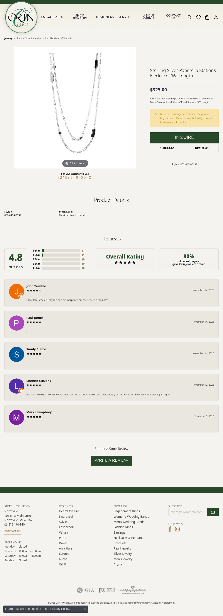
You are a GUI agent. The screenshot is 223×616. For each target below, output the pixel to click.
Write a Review (112, 461)
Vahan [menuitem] (63, 532)
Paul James (34, 318)
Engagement (52, 17)
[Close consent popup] (84, 609)
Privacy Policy (59, 609)
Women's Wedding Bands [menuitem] (131, 516)
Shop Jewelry (80, 17)
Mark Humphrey (39, 412)
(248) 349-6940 (75, 178)
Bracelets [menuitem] (120, 543)
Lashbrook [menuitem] (66, 527)
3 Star (36, 259)
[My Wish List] (198, 17)
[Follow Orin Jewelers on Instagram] (177, 529)
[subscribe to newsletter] (213, 512)
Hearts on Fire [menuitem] (69, 511)
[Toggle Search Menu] (190, 17)
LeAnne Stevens (38, 381)
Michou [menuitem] (64, 559)
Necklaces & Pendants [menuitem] (129, 538)
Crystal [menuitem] (118, 564)
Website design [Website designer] (99, 602)
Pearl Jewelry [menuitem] (123, 548)
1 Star (36, 268)
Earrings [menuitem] (119, 532)
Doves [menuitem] (63, 543)
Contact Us (173, 17)
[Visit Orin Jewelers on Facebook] (170, 529)
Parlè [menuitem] (62, 538)
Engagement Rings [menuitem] (127, 511)
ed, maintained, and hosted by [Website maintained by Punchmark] (122, 602)
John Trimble (36, 286)
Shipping (167, 148)
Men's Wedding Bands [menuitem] (129, 522)
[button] (84, 506)
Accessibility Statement (163, 602)
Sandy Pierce (36, 349)
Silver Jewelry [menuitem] (123, 554)
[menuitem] (85, 590)
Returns (202, 148)
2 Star (36, 263)
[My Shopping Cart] (207, 17)
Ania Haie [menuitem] (65, 548)
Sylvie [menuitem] (63, 522)
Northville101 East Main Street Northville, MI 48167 (18, 521)
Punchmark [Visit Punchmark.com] (144, 602)
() (83, 250)
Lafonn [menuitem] (64, 554)
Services (125, 17)
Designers (105, 17)
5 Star (36, 250)
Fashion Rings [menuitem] (123, 527)
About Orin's (149, 17)
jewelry (8, 38)
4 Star (36, 255)
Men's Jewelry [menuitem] (123, 559)
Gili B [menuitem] (62, 564)
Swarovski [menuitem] (66, 516)
